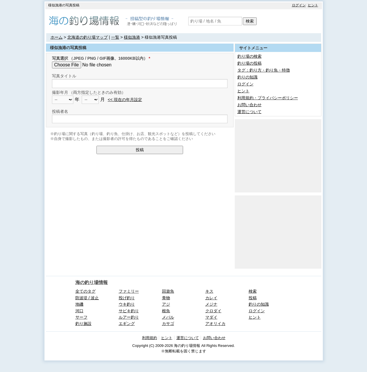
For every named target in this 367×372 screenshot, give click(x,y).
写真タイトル (64, 76)
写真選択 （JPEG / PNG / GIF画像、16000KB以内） (100, 58)
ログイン (299, 5)
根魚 (166, 311)
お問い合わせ (249, 104)
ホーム (57, 37)
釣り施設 (83, 323)
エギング (127, 323)
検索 (250, 21)
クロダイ (213, 311)
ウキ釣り (127, 304)
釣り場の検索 (249, 56)
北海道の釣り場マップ (87, 37)
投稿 (140, 149)
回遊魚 (168, 291)
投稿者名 (60, 111)
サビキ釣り (129, 311)
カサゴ (168, 323)
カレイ (211, 298)
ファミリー (129, 291)
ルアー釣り (129, 317)
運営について (249, 111)
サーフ (81, 317)
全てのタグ (85, 291)
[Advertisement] (278, 155)
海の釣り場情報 (91, 282)
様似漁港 (132, 37)
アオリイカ (215, 323)
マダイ (211, 317)
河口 (79, 311)
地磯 (79, 304)
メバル (168, 317)
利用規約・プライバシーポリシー (267, 98)
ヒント (313, 5)
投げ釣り (127, 298)
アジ (166, 304)
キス (209, 291)
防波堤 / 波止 (87, 298)
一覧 (115, 37)
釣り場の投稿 (249, 63)
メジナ (211, 304)
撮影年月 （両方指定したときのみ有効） (89, 92)
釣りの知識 (247, 77)
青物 (166, 298)
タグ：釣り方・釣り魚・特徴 (263, 70)
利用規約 (149, 338)
